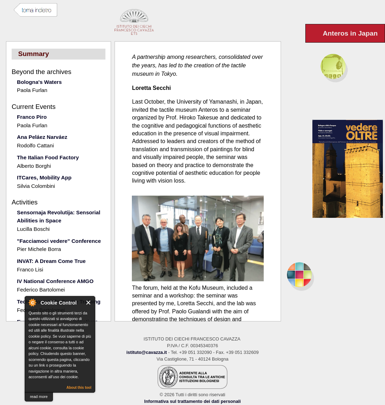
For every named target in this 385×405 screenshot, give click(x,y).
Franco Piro (32, 117)
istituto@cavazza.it (146, 352)
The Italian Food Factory (48, 157)
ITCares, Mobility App (44, 177)
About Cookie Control (32, 302)
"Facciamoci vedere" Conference (59, 241)
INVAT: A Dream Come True (51, 261)
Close (88, 302)
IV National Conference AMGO (55, 281)
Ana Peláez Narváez (42, 137)
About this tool (78, 387)
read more (39, 396)
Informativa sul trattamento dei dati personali (192, 401)
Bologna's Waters (39, 82)
